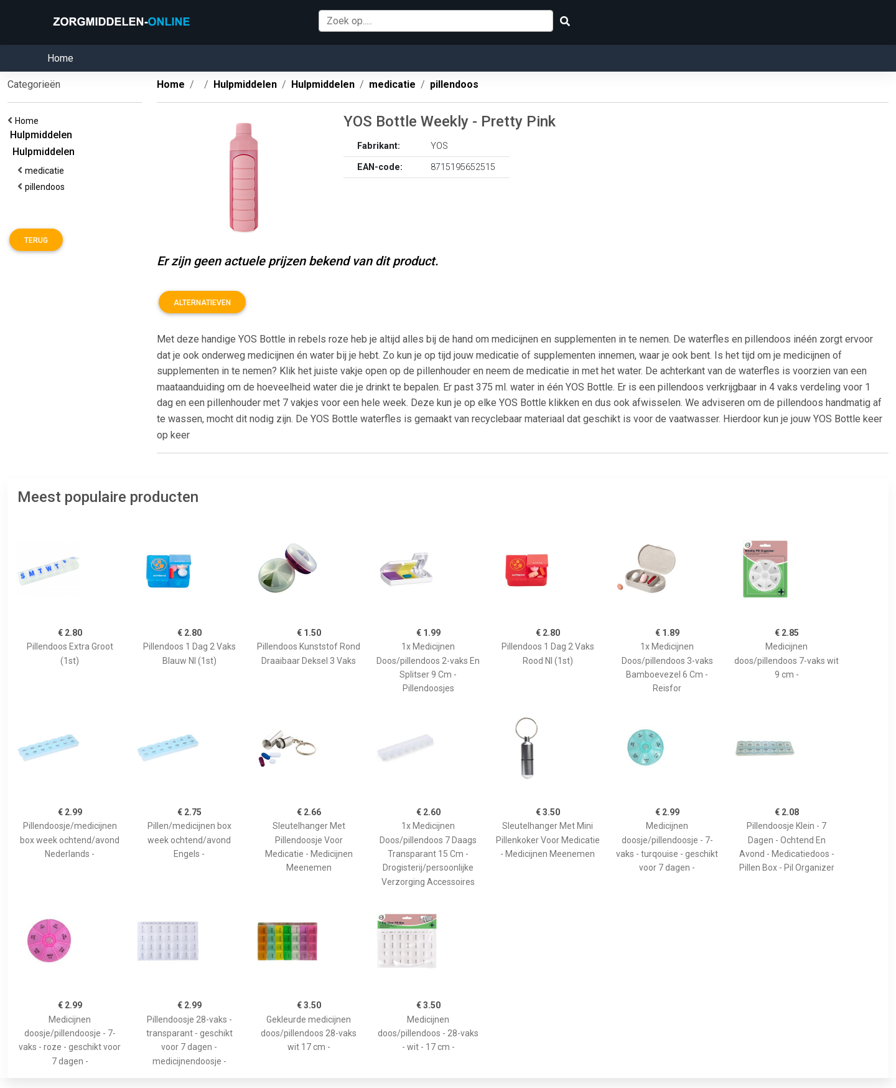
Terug (36, 240)
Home (60, 58)
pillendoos (46, 187)
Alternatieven (202, 302)
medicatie (46, 171)
